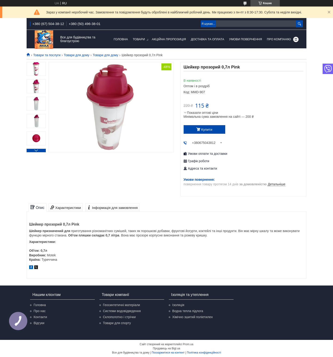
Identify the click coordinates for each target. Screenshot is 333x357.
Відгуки (39, 323)
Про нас (40, 311)
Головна (121, 39)
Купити (206, 129)
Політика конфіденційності (204, 352)
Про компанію (279, 39)
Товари (139, 39)
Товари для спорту (117, 323)
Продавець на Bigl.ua (166, 348)
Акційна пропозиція (169, 39)
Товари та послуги (46, 55)
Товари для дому (76, 55)
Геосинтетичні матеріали (121, 305)
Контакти (40, 317)
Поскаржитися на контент (168, 352)
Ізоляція (178, 305)
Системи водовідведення (122, 311)
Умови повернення (245, 39)
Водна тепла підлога (187, 311)
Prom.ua (188, 344)
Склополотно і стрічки (119, 317)
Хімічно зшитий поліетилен (192, 317)
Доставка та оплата (207, 39)
